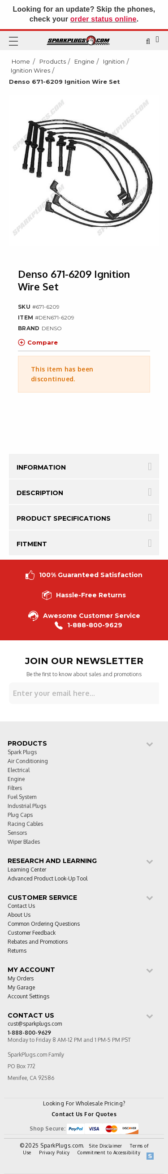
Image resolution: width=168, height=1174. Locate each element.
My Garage (21, 988)
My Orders (21, 979)
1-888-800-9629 (88, 625)
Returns (17, 951)
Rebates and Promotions (38, 942)
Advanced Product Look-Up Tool (47, 879)
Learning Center (27, 870)
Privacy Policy (54, 1152)
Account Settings (28, 997)
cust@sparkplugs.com (35, 1024)
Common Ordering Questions (44, 924)
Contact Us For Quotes (84, 1114)
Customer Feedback (32, 933)
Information (41, 467)
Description (40, 493)
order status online (103, 19)
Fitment (32, 544)
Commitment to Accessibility (109, 1152)
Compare (38, 342)
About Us (19, 915)
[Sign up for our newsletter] (84, 693)
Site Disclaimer (105, 1145)
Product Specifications (64, 518)
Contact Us (21, 906)
